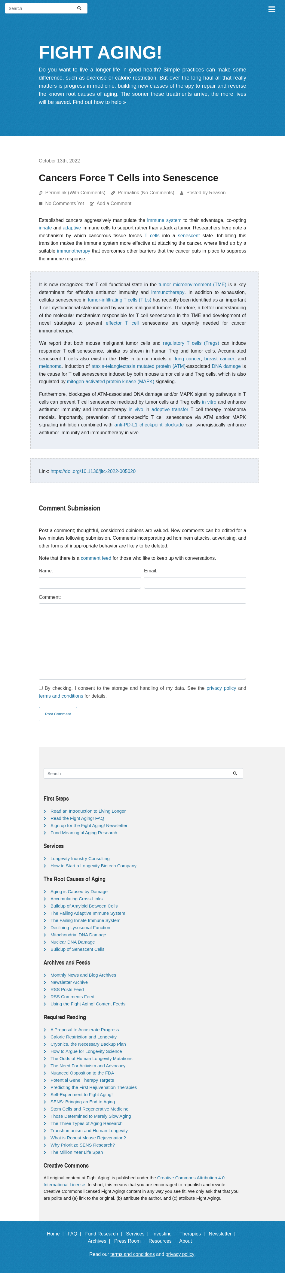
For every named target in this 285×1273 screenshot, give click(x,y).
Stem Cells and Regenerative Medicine (89, 1108)
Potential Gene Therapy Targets (82, 1080)
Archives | (100, 1241)
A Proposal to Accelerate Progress (85, 1029)
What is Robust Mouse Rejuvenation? (88, 1137)
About (188, 1241)
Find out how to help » (99, 102)
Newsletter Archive (69, 982)
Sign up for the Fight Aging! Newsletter (89, 825)
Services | (138, 1233)
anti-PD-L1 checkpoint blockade (149, 424)
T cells (151, 235)
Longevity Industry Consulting (80, 858)
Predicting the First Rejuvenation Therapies (94, 1087)
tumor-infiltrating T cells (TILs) (119, 299)
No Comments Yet (65, 203)
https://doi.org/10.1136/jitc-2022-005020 (93, 471)
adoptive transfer (170, 409)
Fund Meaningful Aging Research (84, 832)
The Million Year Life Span (77, 1152)
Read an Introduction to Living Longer (88, 811)
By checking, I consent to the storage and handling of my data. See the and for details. (142, 692)
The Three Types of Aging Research (87, 1123)
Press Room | (130, 1241)
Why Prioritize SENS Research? (83, 1144)
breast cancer (219, 358)
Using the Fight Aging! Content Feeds (88, 1003)
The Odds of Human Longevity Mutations (92, 1058)
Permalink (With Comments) (75, 192)
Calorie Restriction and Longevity (84, 1036)
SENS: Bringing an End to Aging (83, 1101)
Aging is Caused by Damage (79, 891)
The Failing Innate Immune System (86, 920)
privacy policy (221, 688)
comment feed (96, 558)
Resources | (163, 1241)
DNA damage (226, 366)
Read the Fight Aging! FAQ (77, 818)
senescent (189, 235)
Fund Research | (104, 1233)
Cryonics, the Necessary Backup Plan (88, 1044)
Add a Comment (114, 203)
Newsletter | (223, 1233)
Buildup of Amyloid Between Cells (84, 905)
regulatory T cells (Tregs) (191, 343)
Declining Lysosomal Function (80, 927)
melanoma (50, 366)
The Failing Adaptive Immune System (88, 913)
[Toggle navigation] (271, 8)
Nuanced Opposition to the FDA (82, 1072)
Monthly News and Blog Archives (83, 974)
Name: (46, 570)
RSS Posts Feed (67, 989)
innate (45, 227)
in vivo (136, 409)
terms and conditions (61, 696)
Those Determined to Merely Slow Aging (91, 1116)
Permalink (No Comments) (146, 192)
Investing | (165, 1233)
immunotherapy (73, 250)
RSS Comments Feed (72, 996)
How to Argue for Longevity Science (86, 1051)
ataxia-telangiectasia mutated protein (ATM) (138, 366)
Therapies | (193, 1233)
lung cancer (188, 358)
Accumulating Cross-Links (77, 898)
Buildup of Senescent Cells (77, 949)
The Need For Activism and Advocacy (88, 1065)
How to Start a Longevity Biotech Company (93, 865)
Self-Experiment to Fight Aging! (82, 1094)
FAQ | (76, 1233)
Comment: (50, 597)
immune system (164, 220)
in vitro (209, 402)
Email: (150, 570)
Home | (56, 1233)
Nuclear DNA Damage (73, 941)
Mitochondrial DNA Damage (78, 934)
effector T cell (122, 323)
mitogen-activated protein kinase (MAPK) (111, 381)
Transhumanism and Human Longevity (89, 1130)
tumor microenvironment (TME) (193, 284)
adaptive (72, 227)
